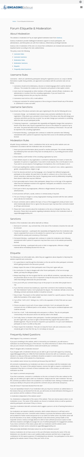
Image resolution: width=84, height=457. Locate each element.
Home (14, 21)
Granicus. (59, 38)
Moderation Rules (19, 60)
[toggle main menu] (81, 7)
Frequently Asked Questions (22, 69)
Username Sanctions (20, 57)
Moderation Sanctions (21, 63)
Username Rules (19, 54)
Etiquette (17, 66)
